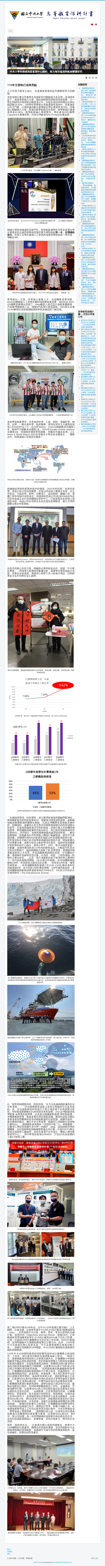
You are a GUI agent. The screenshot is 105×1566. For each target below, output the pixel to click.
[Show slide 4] (96, 78)
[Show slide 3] (93, 78)
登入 (8, 1549)
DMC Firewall (38, 1562)
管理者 (9, 1551)
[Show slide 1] (86, 78)
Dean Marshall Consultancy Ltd (61, 1562)
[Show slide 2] (90, 78)
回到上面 (94, 1558)
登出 (8, 1554)
